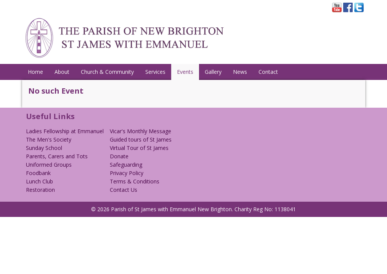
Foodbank (38, 173)
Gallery (213, 71)
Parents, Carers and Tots (57, 156)
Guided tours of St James (141, 139)
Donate (119, 156)
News (240, 71)
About (62, 71)
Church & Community (107, 71)
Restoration (40, 189)
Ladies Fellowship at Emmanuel (65, 131)
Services (155, 71)
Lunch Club (39, 181)
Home (35, 71)
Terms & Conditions (134, 181)
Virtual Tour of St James (139, 147)
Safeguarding (126, 164)
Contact (268, 71)
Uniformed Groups (49, 164)
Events (185, 71)
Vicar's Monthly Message (140, 131)
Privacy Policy (126, 173)
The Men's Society (48, 139)
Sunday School (44, 147)
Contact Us (123, 189)
